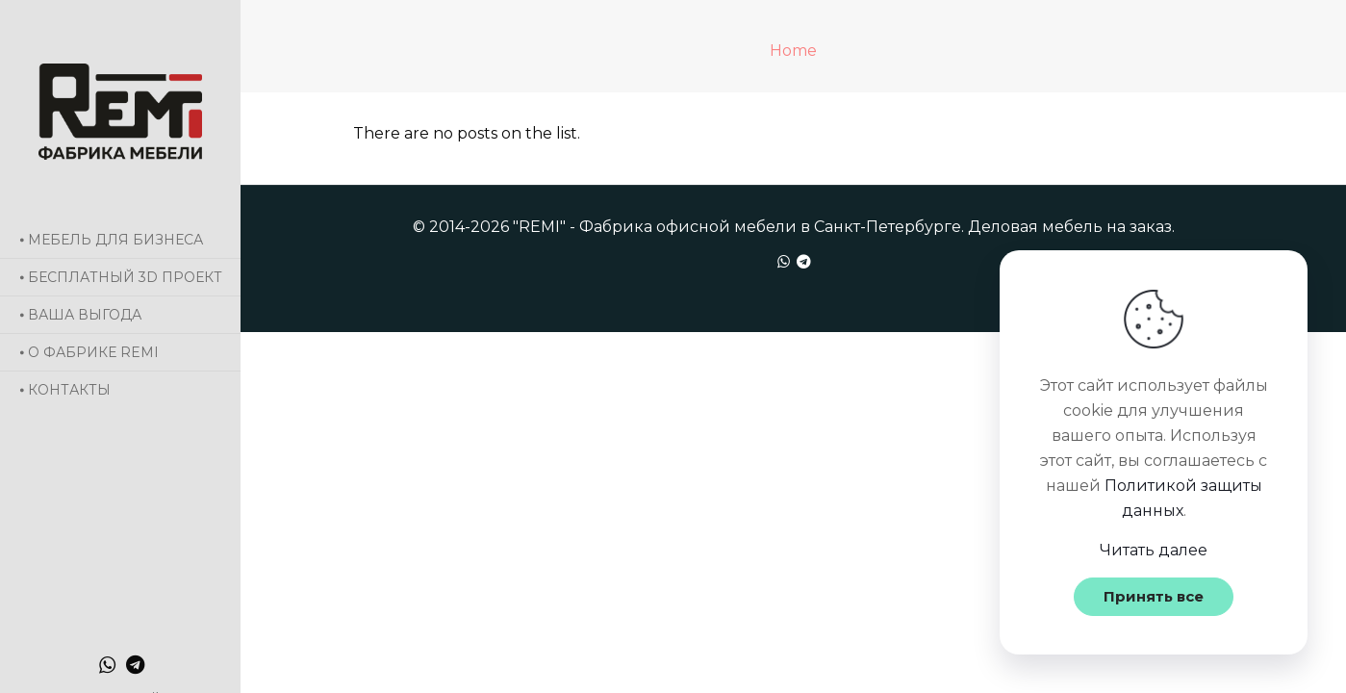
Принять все (1154, 596)
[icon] (135, 665)
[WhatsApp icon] (106, 665)
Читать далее (1153, 550)
